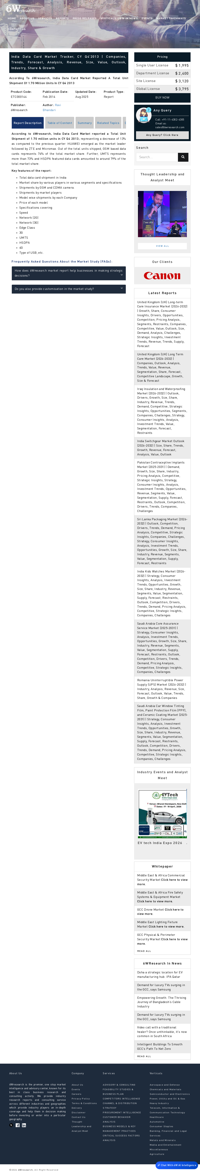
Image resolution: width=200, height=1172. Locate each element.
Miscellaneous (159, 1150)
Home (12, 18)
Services (45, 18)
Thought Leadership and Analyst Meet (82, 1126)
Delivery (77, 1108)
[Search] (183, 157)
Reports (62, 18)
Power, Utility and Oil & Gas (168, 1099)
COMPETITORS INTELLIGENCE (121, 1099)
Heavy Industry (159, 1103)
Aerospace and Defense (165, 1085)
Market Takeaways (171, 18)
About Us (27, 18)
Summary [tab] (85, 123)
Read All (144, 951)
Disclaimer (79, 1113)
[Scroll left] (11, 123)
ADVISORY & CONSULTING (119, 1085)
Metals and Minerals (163, 1140)
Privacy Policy (81, 1099)
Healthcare (157, 1117)
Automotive (157, 1122)
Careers (77, 1094)
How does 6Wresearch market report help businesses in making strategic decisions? (69, 273)
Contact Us (17, 29)
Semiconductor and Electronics (170, 1094)
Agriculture (157, 1154)
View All (162, 246)
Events (147, 18)
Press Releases (85, 18)
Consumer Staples (161, 1126)
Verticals (108, 18)
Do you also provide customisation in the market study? (69, 289)
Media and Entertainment (166, 1145)
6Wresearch (25, 1170)
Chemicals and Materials (166, 1089)
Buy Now (162, 97)
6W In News (129, 18)
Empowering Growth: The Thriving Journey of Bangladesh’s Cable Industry (161, 1002)
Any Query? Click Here (162, 135)
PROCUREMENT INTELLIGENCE (122, 1113)
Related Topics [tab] (108, 123)
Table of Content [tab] (59, 123)
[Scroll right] (126, 123)
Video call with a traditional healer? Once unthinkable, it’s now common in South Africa (162, 1032)
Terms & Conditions (84, 1103)
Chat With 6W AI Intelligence (176, 1165)
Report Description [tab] (28, 123)
